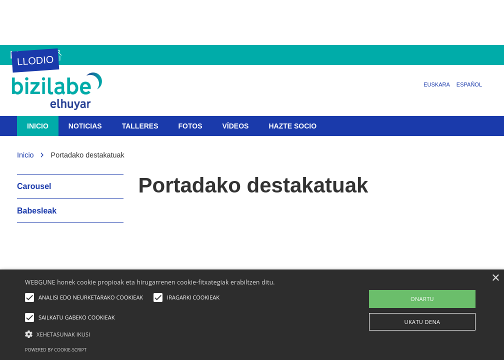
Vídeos (235, 126)
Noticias (85, 126)
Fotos (190, 126)
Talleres (140, 126)
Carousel (34, 186)
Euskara (437, 85)
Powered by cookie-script (55, 349)
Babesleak (36, 210)
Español (469, 85)
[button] (172, 333)
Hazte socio (292, 126)
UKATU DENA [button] (422, 322)
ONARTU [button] (422, 298)
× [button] (495, 278)
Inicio (37, 126)
